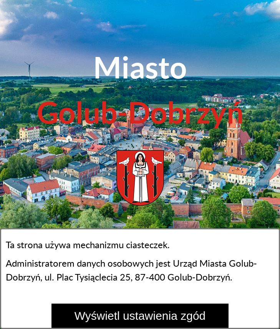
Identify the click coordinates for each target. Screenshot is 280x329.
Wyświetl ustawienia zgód (140, 315)
